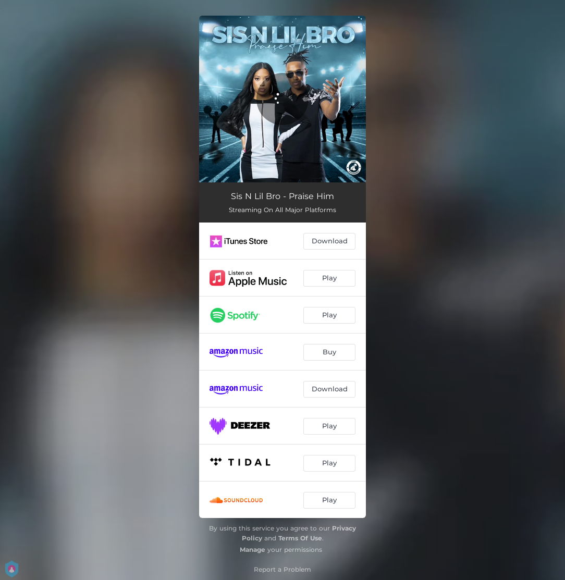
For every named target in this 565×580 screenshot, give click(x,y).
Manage (252, 549)
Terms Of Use (300, 538)
